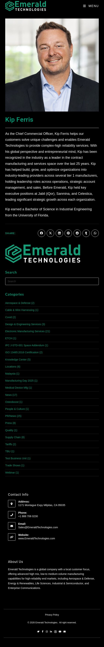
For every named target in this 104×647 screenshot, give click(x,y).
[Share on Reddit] (77, 233)
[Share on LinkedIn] (59, 233)
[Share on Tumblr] (86, 233)
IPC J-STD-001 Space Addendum (24, 345)
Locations (10, 366)
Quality (9, 430)
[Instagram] (47, 632)
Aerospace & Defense (18, 302)
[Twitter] (38, 632)
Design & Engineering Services (23, 324)
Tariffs (8, 444)
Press (8, 423)
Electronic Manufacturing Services (25, 331)
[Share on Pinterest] (68, 233)
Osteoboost (12, 401)
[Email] (64, 632)
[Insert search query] (52, 281)
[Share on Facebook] (41, 233)
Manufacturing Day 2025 (19, 380)
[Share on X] (50, 233)
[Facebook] (42, 632)
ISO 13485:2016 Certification (22, 352)
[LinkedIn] (51, 632)
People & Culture (15, 408)
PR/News (10, 416)
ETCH (8, 338)
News (8, 394)
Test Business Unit (16, 458)
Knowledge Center (16, 359)
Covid (8, 317)
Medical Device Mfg (16, 387)
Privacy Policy (52, 615)
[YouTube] (60, 632)
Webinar (10, 472)
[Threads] (55, 632)
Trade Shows (12, 465)
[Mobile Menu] (91, 6)
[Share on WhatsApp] (95, 233)
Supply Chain (13, 437)
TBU (7, 451)
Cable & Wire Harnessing (19, 310)
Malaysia (10, 373)
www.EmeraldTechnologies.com (36, 538)
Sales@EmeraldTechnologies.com (38, 527)
